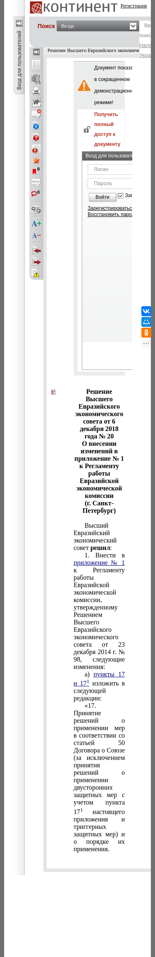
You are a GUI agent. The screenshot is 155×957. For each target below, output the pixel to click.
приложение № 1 (99, 562)
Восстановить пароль (112, 214)
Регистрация (134, 6)
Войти (102, 197)
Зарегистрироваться (111, 208)
